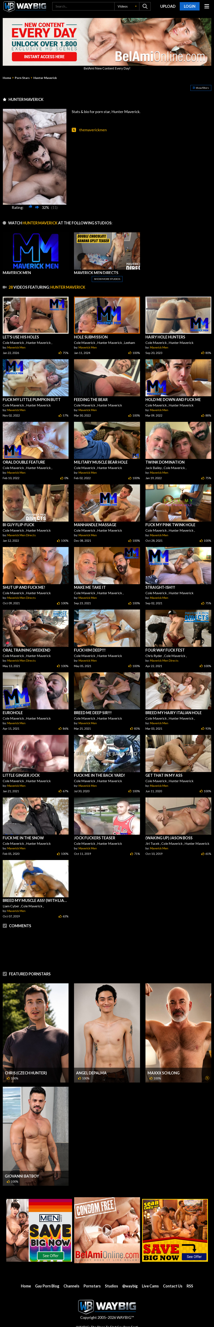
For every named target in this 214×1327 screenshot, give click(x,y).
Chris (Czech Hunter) (26, 1073)
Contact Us (172, 1286)
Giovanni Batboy (22, 1176)
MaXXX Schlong (164, 1073)
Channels (71, 1286)
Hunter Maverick (45, 78)
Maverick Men (16, 347)
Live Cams (150, 1286)
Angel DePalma (91, 1073)
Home (7, 78)
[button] (126, 6)
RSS (190, 1286)
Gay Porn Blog (47, 1286)
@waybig (130, 1286)
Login (189, 6)
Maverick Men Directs (21, 535)
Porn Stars (22, 78)
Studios (111, 1286)
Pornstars (92, 1286)
